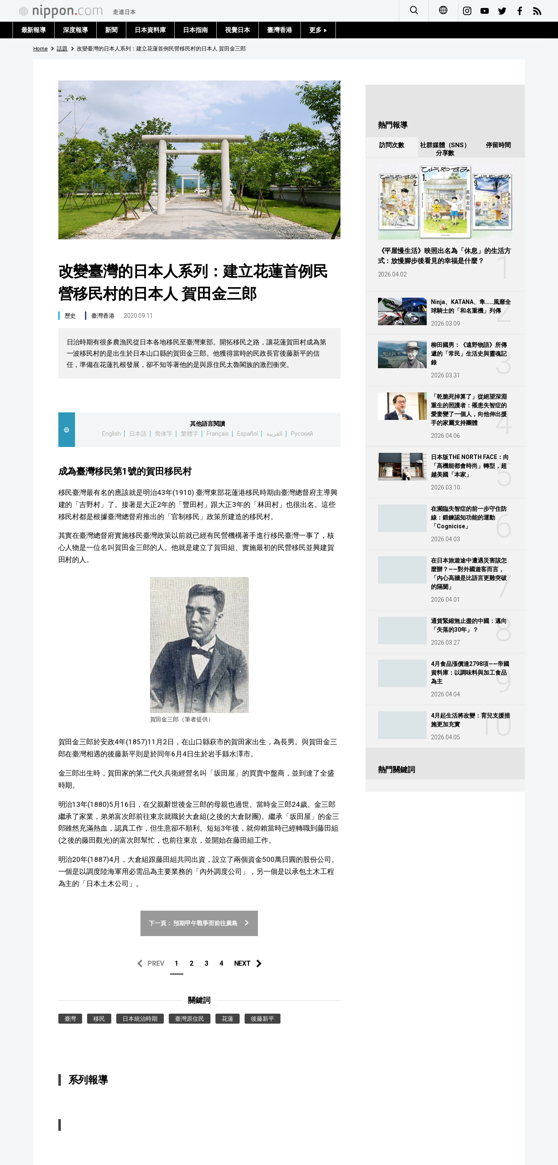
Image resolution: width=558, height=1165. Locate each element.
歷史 (70, 315)
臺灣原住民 (189, 1018)
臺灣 (70, 1018)
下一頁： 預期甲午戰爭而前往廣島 (199, 923)
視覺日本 (237, 30)
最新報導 (33, 30)
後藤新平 (262, 1018)
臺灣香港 (279, 30)
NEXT (242, 963)
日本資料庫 (150, 30)
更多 (318, 30)
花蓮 (227, 1018)
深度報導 (75, 30)
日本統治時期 (140, 1018)
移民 (99, 1018)
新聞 (111, 30)
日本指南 (195, 30)
